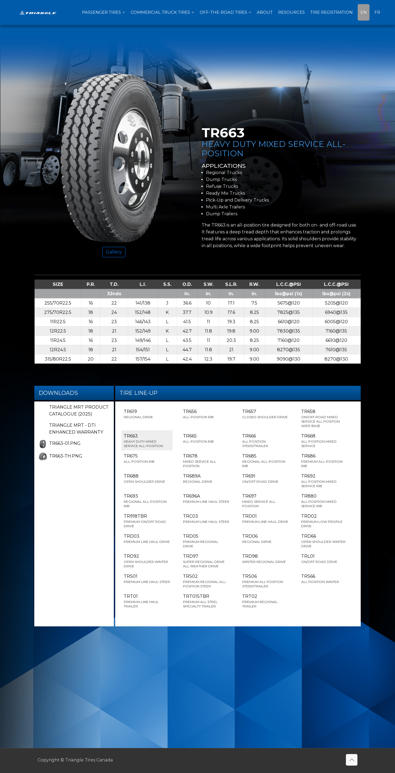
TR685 (265, 460)
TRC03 (206, 519)
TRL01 (324, 559)
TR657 (265, 414)
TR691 (265, 478)
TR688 (147, 478)
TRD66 (324, 541)
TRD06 (265, 539)
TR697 (265, 500)
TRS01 (147, 579)
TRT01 (147, 601)
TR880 (324, 500)
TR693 (147, 500)
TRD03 (147, 539)
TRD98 (265, 559)
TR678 (206, 460)
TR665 (206, 438)
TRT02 (265, 601)
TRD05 (206, 541)
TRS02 (206, 581)
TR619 (147, 414)
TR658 (324, 418)
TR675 (147, 458)
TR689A (206, 478)
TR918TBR (147, 521)
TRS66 (324, 579)
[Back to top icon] (351, 760)
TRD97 (206, 561)
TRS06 (265, 581)
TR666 (265, 440)
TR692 (324, 480)
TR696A (206, 498)
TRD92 (147, 561)
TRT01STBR (206, 601)
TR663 (147, 440)
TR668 (324, 440)
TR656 (206, 414)
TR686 (324, 460)
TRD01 (265, 519)
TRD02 (324, 521)
